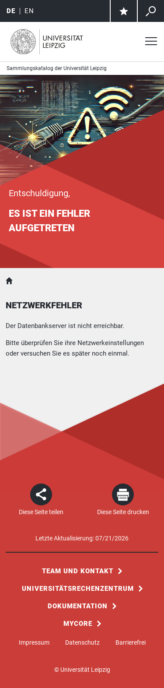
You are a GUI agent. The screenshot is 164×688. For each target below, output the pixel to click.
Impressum (34, 642)
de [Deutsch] (11, 11)
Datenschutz (82, 642)
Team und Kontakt (77, 571)
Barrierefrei (130, 642)
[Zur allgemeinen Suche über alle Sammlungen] (151, 11)
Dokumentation (78, 606)
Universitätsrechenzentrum (78, 589)
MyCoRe (77, 624)
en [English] (29, 11)
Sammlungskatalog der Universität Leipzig (57, 68)
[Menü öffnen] (151, 42)
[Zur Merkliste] (124, 11)
